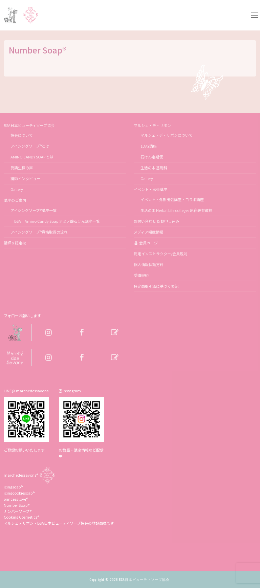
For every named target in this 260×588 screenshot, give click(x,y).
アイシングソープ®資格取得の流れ (39, 232)
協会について (21, 135)
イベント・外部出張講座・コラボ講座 (172, 199)
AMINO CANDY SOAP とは (31, 156)
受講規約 (141, 275)
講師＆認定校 (15, 242)
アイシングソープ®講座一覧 (33, 210)
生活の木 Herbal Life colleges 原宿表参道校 (176, 210)
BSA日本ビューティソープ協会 (29, 125)
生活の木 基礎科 (153, 167)
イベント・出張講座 (151, 189)
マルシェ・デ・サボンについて (166, 135)
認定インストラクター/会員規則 (160, 253)
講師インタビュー (25, 178)
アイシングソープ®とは (29, 146)
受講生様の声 (21, 167)
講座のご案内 (15, 200)
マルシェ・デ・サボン (153, 125)
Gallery (16, 189)
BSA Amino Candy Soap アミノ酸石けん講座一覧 (55, 221)
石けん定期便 (151, 156)
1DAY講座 (148, 146)
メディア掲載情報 (148, 232)
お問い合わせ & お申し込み (156, 221)
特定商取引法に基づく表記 (156, 286)
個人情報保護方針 (149, 264)
